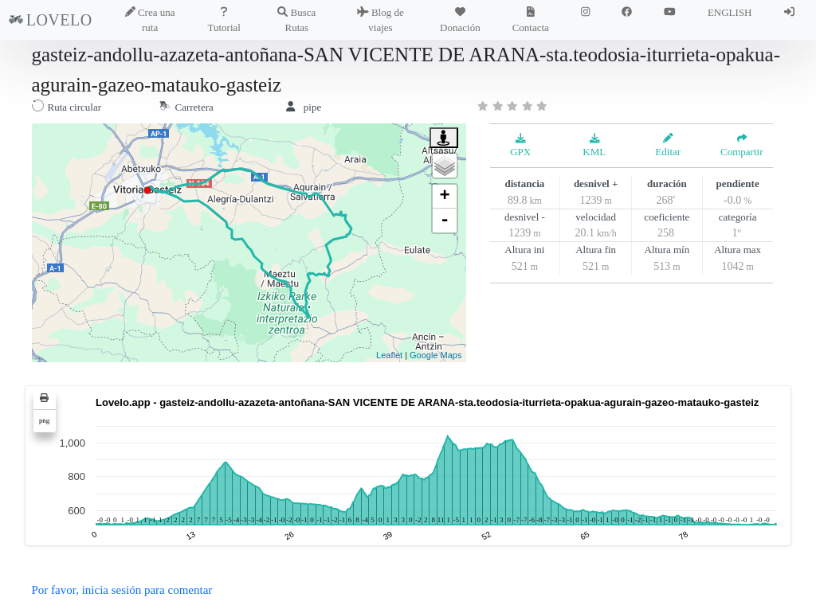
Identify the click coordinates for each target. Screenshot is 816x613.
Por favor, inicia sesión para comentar (122, 590)
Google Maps (435, 355)
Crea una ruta (150, 20)
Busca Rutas (296, 20)
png (44, 420)
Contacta (530, 19)
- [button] (444, 220)
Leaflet (389, 355)
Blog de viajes (380, 20)
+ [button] (444, 197)
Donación (460, 19)
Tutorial (224, 19)
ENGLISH (730, 12)
